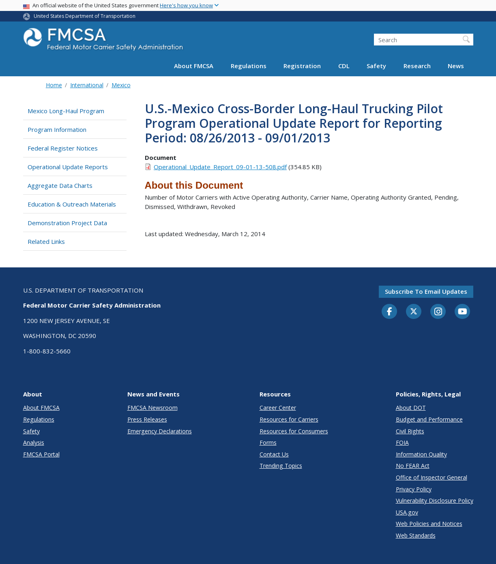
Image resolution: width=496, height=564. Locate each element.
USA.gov (407, 512)
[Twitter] (413, 312)
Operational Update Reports (68, 167)
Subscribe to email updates (426, 291)
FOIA (402, 442)
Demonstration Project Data (67, 223)
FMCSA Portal (41, 454)
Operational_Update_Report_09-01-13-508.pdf (220, 167)
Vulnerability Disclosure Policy (434, 500)
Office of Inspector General (431, 477)
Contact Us (274, 454)
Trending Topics (281, 465)
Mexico (121, 85)
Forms (268, 442)
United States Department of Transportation (84, 16)
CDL (344, 66)
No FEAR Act (412, 465)
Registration (302, 66)
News (456, 66)
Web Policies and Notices (429, 523)
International (86, 85)
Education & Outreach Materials (72, 204)
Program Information (57, 129)
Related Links (46, 241)
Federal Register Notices (63, 148)
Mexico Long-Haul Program (66, 111)
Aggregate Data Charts (60, 185)
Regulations (248, 66)
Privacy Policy (414, 489)
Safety (376, 66)
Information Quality (421, 454)
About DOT (411, 407)
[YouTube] (462, 312)
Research (417, 66)
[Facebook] (389, 312)
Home (54, 85)
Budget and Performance (429, 419)
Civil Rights (410, 431)
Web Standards (416, 535)
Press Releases (147, 419)
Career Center (278, 407)
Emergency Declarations (159, 431)
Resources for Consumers (294, 431)
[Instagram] (438, 312)
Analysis (33, 442)
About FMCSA (193, 66)
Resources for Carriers (289, 419)
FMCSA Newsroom (152, 407)
